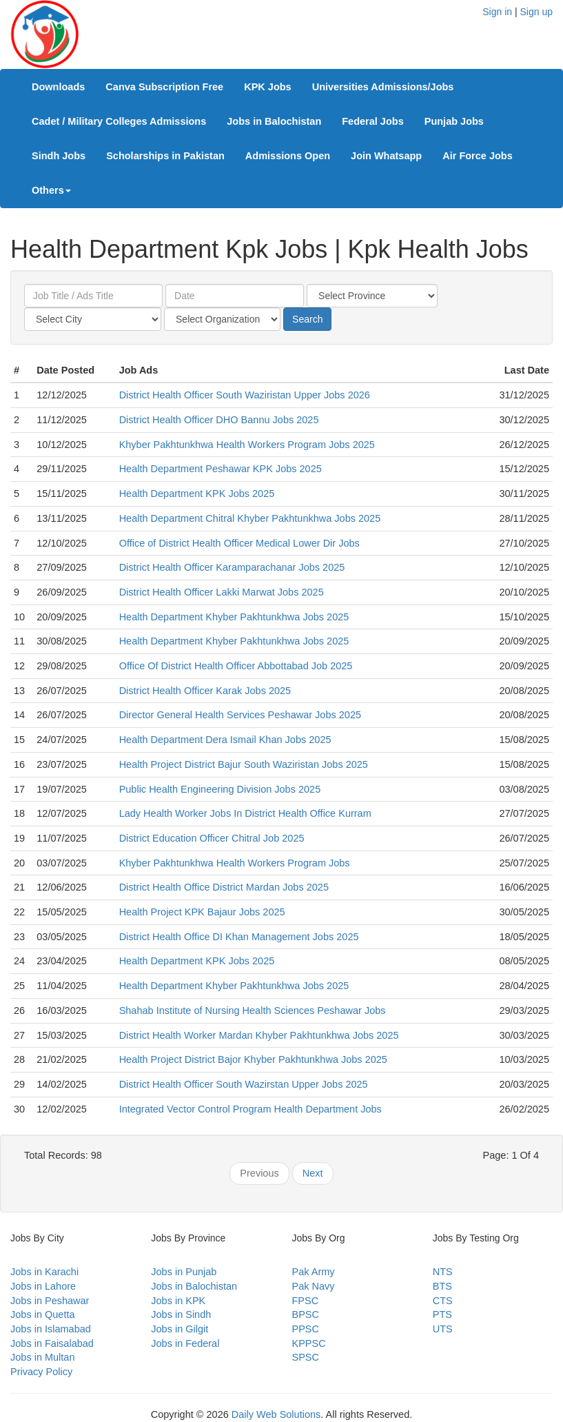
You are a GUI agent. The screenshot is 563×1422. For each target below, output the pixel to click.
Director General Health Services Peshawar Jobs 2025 (240, 714)
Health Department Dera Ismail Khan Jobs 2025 (225, 739)
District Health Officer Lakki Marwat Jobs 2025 (221, 592)
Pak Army (313, 1271)
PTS (442, 1314)
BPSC (306, 1314)
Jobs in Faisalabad (52, 1343)
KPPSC (309, 1343)
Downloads (58, 86)
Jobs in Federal (185, 1343)
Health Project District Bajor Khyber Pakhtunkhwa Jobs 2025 (253, 1059)
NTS (443, 1271)
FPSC (305, 1300)
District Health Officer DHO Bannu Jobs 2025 (219, 419)
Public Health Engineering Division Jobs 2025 (220, 789)
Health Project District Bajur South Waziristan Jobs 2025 (243, 764)
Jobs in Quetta (42, 1314)
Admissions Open (287, 155)
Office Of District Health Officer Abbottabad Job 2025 (236, 665)
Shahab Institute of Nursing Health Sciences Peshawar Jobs (252, 1010)
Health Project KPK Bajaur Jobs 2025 (202, 911)
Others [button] (51, 190)
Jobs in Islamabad (50, 1328)
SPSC (306, 1357)
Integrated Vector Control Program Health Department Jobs (250, 1109)
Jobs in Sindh (181, 1314)
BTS (442, 1286)
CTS (443, 1300)
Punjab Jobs (454, 121)
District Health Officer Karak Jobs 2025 (205, 690)
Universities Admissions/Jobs (383, 86)
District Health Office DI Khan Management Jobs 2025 (239, 936)
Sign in (497, 11)
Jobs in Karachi (44, 1271)
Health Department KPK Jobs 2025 (197, 493)
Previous (259, 1173)
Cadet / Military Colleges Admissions (119, 121)
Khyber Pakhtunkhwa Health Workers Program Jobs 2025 (247, 444)
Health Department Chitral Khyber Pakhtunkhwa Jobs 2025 (250, 518)
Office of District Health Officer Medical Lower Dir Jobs (239, 543)
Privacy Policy (41, 1371)
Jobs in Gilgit (179, 1328)
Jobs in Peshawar (49, 1300)
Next (313, 1173)
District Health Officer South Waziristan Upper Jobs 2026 (244, 394)
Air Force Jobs (477, 155)
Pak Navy (313, 1286)
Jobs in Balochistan (274, 121)
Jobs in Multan (42, 1357)
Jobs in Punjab (183, 1271)
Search (307, 319)
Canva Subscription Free (164, 86)
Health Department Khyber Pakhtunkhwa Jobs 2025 (234, 616)
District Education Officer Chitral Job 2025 (212, 838)
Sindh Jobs (58, 155)
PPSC (306, 1328)
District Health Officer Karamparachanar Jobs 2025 (232, 567)
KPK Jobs (267, 86)
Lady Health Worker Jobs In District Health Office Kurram (245, 813)
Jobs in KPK (178, 1300)
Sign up (536, 11)
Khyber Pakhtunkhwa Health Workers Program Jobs (234, 863)
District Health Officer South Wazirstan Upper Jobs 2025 (243, 1084)
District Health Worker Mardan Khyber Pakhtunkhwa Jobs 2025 (259, 1035)
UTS (443, 1328)
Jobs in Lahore (43, 1286)
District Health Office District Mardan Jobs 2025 (224, 887)
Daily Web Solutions (276, 1414)
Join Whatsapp (386, 155)
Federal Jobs (372, 121)
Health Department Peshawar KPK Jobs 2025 (220, 468)
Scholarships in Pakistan (165, 155)
